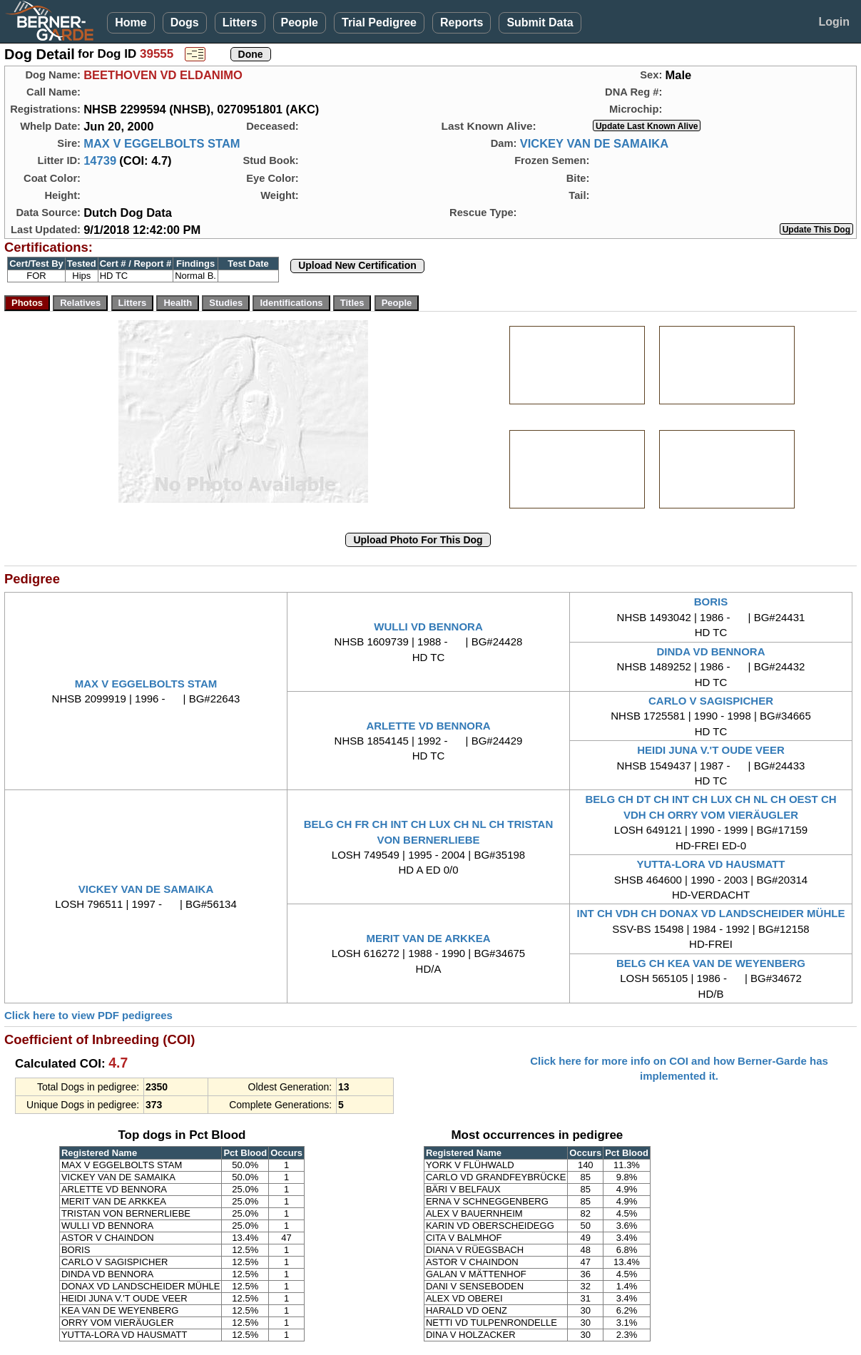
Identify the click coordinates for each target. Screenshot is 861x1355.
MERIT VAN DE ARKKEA (428, 938)
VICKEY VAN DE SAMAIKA (594, 143)
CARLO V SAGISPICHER (710, 701)
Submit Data (539, 22)
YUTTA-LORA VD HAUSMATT (710, 864)
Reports (461, 22)
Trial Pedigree (379, 22)
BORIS (711, 601)
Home (130, 22)
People (299, 22)
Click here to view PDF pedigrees (88, 1015)
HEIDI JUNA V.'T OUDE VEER (711, 750)
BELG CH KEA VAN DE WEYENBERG (710, 963)
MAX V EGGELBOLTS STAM (161, 143)
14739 (99, 160)
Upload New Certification (357, 265)
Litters (240, 22)
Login (834, 22)
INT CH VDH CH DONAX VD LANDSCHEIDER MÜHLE (711, 913)
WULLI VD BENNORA (428, 626)
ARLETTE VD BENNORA (428, 726)
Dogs (184, 22)
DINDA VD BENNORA (711, 651)
